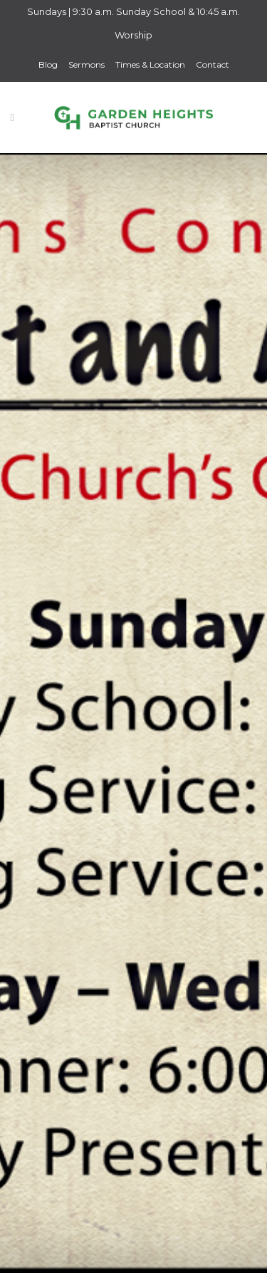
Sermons (86, 64)
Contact (212, 64)
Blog (48, 64)
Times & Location (150, 64)
